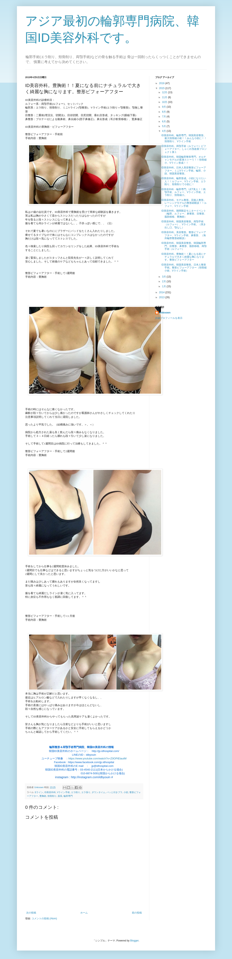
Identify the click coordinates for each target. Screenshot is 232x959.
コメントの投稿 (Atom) (44, 918)
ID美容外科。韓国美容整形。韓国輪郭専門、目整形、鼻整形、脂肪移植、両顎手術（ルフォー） (184, 246)
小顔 (126, 792)
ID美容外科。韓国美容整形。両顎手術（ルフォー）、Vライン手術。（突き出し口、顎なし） (183, 224)
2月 (164, 281)
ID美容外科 (50, 792)
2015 (162, 88)
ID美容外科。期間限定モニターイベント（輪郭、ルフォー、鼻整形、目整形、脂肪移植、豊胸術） (184, 213)
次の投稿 (31, 912)
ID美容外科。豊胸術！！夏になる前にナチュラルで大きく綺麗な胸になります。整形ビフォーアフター (183, 257)
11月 (165, 97)
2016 (162, 83)
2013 (162, 297)
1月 (164, 286)
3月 (164, 276)
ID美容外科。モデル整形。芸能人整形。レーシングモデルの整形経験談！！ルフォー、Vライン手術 (184, 203)
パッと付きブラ (114, 792)
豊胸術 (42, 796)
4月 (164, 131)
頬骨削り (52, 796)
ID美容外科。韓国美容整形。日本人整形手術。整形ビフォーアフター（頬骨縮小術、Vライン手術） (184, 267)
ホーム (84, 912)
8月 (164, 111)
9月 (164, 106)
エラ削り (75, 792)
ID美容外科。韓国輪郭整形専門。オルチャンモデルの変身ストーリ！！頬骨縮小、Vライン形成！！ (184, 159)
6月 (164, 121)
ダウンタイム (98, 792)
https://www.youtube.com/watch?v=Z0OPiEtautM (97, 758)
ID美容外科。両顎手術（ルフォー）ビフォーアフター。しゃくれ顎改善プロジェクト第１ (184, 149)
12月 (165, 92)
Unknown (164, 312)
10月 (165, 102)
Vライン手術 (63, 792)
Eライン (39, 792)
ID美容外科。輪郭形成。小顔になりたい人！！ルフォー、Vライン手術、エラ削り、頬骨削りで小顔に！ (183, 181)
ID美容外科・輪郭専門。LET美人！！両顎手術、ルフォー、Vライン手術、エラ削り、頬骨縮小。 (183, 192)
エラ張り (85, 792)
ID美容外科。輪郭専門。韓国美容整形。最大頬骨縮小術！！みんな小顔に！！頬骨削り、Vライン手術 (184, 138)
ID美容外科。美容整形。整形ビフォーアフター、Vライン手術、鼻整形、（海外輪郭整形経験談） (183, 235)
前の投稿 (137, 912)
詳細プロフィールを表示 (168, 318)
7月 (164, 116)
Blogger (134, 940)
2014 (162, 292)
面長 (60, 796)
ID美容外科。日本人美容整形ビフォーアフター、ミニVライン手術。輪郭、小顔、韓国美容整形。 (183, 170)
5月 (164, 126)
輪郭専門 (68, 796)
